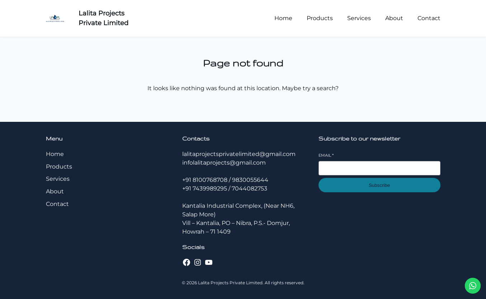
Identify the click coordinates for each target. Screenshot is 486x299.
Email (326, 155)
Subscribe (379, 185)
